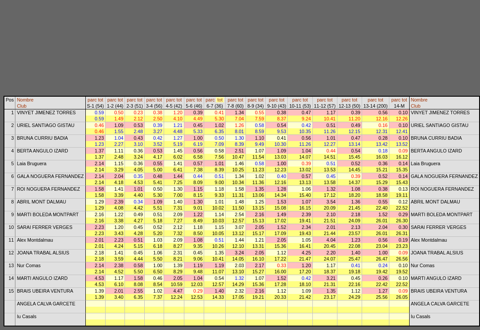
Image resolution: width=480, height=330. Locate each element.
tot (100, 99)
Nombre (25, 99)
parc (92, 99)
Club (21, 106)
